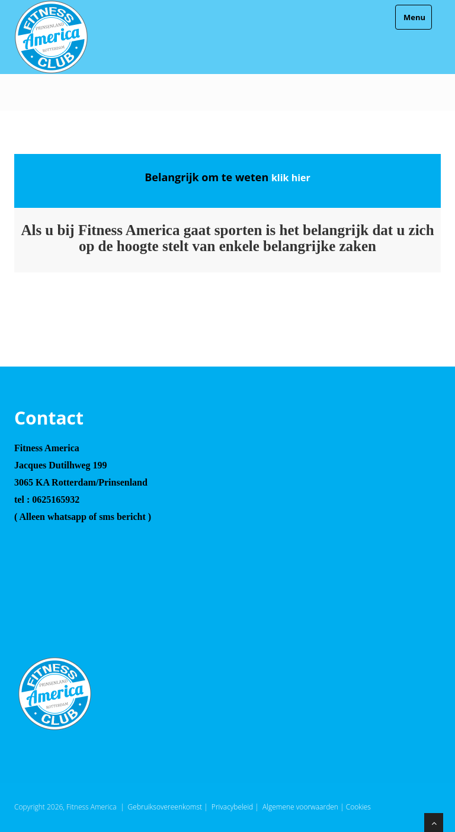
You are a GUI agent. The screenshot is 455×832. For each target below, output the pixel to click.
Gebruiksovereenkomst (165, 807)
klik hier (290, 177)
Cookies (358, 807)
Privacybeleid (232, 807)
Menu (413, 17)
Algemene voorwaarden (300, 807)
